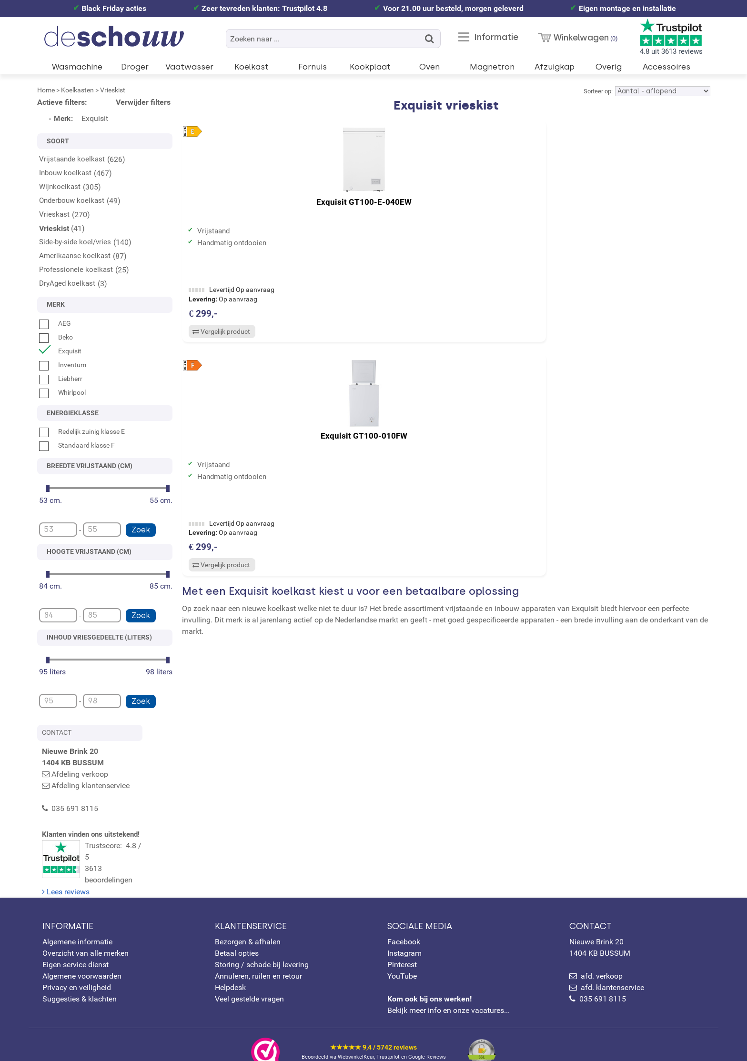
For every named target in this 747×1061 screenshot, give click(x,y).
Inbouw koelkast (65, 173)
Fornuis (312, 66)
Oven (429, 66)
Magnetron (492, 66)
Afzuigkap (555, 66)
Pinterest (402, 945)
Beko (56, 337)
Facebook (403, 922)
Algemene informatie (77, 922)
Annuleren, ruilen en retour (258, 956)
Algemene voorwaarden (81, 956)
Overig (609, 66)
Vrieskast (54, 214)
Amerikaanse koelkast (75, 255)
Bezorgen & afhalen (248, 922)
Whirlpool (62, 392)
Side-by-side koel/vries (75, 242)
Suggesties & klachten (79, 979)
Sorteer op (597, 91)
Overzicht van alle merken (85, 933)
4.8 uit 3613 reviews (671, 37)
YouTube (402, 956)
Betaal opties (237, 933)
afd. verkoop (602, 956)
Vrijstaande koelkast (72, 159)
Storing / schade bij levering (262, 945)
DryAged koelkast (67, 283)
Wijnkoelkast (60, 186)
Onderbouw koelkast (71, 200)
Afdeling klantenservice (90, 785)
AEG (55, 323)
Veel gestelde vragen (249, 979)
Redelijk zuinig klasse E (82, 431)
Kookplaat (370, 66)
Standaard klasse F (77, 445)
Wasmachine (77, 66)
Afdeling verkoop (79, 774)
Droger (135, 66)
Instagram (404, 933)
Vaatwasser (189, 66)
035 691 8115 (602, 979)
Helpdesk (230, 967)
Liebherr (60, 378)
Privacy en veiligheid (76, 967)
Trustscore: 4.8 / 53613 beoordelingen (107, 853)
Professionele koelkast (76, 269)
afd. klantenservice (612, 967)
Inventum (62, 365)
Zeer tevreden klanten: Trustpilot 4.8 (264, 8)
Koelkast (251, 66)
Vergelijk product (220, 333)
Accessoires (666, 66)
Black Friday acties (113, 8)
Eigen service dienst (75, 945)
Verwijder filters (143, 102)
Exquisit (60, 351)
